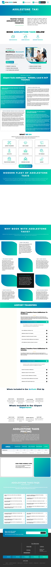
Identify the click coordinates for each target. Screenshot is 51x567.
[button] (14, 495)
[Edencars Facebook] (7, 557)
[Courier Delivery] (42, 142)
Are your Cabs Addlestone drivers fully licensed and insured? (36, 516)
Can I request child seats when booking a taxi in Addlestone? (35, 513)
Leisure (41, 162)
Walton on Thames (42, 550)
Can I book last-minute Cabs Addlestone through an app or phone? (36, 506)
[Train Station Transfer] (9, 159)
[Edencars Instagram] (25, 557)
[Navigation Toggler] (48, 2)
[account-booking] (26, 2)
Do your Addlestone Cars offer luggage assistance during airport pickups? (13, 519)
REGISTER (43, 532)
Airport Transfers (9, 145)
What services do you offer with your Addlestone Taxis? (12, 495)
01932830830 (27, 552)
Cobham (42, 546)
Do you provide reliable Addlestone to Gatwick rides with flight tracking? (13, 513)
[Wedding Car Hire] (25, 159)
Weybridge (28, 546)
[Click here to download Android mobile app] (15, 549)
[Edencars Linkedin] (16, 557)
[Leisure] (42, 159)
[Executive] (9, 151)
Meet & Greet (25, 145)
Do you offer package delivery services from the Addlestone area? (35, 519)
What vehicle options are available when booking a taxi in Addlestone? (13, 498)
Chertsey (28, 550)
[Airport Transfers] (9, 142)
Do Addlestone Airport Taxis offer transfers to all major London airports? (36, 498)
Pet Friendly (42, 153)
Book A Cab (18, 452)
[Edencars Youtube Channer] (43, 557)
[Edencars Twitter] (34, 557)
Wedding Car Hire (25, 162)
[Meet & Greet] (25, 142)
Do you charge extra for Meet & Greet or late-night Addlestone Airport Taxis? (13, 507)
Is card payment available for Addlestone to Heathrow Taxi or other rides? (36, 522)
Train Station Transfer (9, 162)
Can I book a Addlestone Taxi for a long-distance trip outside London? (13, 504)
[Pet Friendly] (42, 151)
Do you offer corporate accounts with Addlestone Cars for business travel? (36, 503)
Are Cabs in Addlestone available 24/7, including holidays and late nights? (35, 495)
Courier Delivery (42, 145)
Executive (9, 153)
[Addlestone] (42, 467)
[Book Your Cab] (35, 2)
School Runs (25, 153)
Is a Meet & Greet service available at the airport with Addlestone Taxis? (13, 516)
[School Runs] (25, 151)
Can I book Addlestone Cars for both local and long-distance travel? (13, 501)
